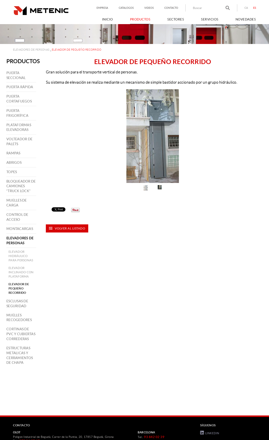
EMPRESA (102, 7)
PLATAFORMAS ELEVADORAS (18, 127)
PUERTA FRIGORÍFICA (17, 113)
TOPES (11, 172)
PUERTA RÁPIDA (19, 87)
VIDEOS (149, 7)
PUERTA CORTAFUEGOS (19, 98)
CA (246, 7)
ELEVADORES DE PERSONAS (31, 49)
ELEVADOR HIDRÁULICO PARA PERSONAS (21, 256)
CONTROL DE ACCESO (17, 217)
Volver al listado (67, 228)
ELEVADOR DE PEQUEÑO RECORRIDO (19, 288)
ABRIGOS (14, 162)
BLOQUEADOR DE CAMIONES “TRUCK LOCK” (21, 186)
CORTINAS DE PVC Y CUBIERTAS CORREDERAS (20, 334)
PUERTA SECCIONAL (16, 75)
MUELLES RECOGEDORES (19, 317)
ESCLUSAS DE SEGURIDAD (17, 303)
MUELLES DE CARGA (16, 202)
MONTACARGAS (19, 229)
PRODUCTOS (23, 61)
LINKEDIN (209, 433)
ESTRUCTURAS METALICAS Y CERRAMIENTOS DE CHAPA (19, 355)
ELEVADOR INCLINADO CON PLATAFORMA (21, 272)
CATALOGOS (126, 7)
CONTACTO (171, 7)
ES (254, 7)
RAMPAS (13, 153)
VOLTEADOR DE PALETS (19, 141)
